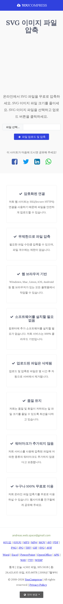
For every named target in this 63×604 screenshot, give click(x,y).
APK (56, 554)
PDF (55, 542)
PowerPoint (27, 554)
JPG (21, 547)
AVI (49, 542)
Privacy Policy (38, 584)
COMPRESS (31, 5)
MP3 (26, 542)
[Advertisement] (31, 64)
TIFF (28, 547)
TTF (30, 560)
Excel (15, 554)
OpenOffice (44, 554)
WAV (23, 560)
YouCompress (33, 579)
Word (6, 554)
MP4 (34, 542)
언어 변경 (30, 594)
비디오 (7, 542)
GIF (35, 547)
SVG (42, 547)
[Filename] (41, 127)
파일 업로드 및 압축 (31, 136)
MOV (42, 542)
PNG (14, 547)
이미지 (17, 542)
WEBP (39, 560)
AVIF (49, 547)
